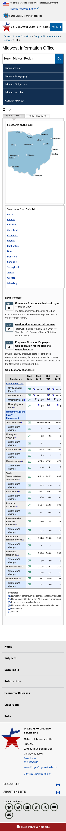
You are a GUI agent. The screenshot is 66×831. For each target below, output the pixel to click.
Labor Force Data (15, 383)
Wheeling (12, 283)
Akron (10, 214)
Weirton (11, 277)
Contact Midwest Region (37, 773)
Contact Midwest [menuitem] (14, 100)
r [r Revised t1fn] (34, 388)
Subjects (10, 658)
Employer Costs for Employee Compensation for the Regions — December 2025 (34, 346)
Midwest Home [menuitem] (13, 68)
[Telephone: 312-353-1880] (44, 760)
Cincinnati (12, 224)
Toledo (10, 272)
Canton (11, 219)
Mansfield (12, 256)
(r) (9, 611)
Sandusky (12, 261)
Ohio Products (37, 116)
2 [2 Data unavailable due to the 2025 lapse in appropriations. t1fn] (48, 388)
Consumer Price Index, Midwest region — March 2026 (37, 305)
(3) (9, 602)
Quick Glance (13, 116)
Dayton (11, 240)
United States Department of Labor (22, 15)
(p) (9, 608)
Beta (7, 716)
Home (8, 646)
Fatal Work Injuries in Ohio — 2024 (35, 324)
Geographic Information (46, 36)
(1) (9, 596)
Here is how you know (23, 8)
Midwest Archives (15, 92)
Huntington (13, 245)
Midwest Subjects (15, 84)
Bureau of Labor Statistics (17, 36)
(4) (9, 605)
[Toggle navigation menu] (56, 27)
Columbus (12, 235)
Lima (9, 251)
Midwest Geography (16, 76)
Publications (13, 681)
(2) (9, 599)
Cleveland (12, 230)
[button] (58, 785)
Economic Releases (17, 693)
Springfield (13, 267)
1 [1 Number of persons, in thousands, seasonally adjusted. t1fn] (21, 395)
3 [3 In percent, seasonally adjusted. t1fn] (13, 407)
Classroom (11, 705)
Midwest (8, 39)
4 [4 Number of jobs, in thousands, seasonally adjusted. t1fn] (21, 422)
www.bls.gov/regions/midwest (40, 767)
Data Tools (11, 670)
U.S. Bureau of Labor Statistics (30, 26)
